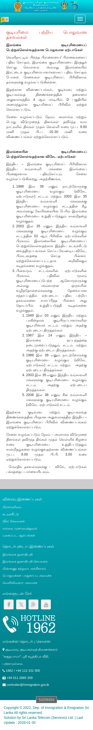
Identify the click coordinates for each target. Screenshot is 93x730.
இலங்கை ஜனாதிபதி (17, 554)
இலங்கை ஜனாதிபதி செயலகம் (25, 561)
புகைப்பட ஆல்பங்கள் (18, 535)
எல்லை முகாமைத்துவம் (19, 528)
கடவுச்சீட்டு (10, 514)
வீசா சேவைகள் (13, 521)
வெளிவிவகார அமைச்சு (19, 583)
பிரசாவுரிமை (11, 507)
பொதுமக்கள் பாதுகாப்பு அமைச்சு (26, 575)
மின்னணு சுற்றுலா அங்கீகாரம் (24, 568)
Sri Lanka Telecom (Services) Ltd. (48, 718)
